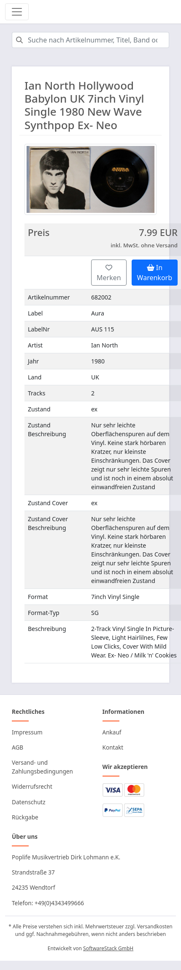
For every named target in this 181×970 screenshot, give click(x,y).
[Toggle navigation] (17, 11)
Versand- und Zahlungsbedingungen (42, 766)
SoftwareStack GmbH (108, 948)
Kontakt (113, 747)
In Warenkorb (154, 272)
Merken (109, 273)
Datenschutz (29, 802)
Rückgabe (25, 817)
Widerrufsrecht (32, 786)
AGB (17, 747)
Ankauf (112, 732)
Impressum (27, 732)
